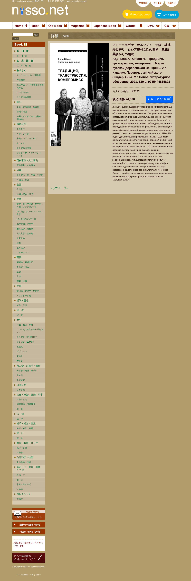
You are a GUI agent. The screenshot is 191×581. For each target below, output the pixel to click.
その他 (20, 489)
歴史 (19, 319)
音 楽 (19, 276)
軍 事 (20, 409)
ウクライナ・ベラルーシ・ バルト (29, 154)
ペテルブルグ (23, 134)
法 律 (20, 413)
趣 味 (20, 480)
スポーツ (21, 475)
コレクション (24, 494)
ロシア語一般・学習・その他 (30, 175)
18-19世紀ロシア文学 (26, 219)
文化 (19, 286)
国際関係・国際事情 (26, 404)
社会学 (20, 452)
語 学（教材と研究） (26, 194)
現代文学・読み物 (25, 233)
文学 (19, 199)
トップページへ (59, 188)
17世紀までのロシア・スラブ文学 (30, 213)
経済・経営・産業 (26, 423)
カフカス (21, 143)
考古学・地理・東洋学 (27, 370)
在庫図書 (21, 80)
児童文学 (21, 238)
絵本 (19, 243)
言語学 (20, 189)
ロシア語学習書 (24, 97)
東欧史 (20, 346)
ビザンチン (22, 351)
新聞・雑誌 (22, 111)
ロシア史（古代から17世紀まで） (30, 331)
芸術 (19, 257)
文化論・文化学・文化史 (28, 291)
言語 (19, 184)
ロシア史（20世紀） (26, 342)
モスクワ (21, 129)
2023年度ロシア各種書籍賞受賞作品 (30, 86)
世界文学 (21, 248)
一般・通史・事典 (25, 325)
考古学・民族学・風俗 (28, 365)
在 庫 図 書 (24, 65)
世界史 (20, 361)
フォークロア (23, 252)
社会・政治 (22, 399)
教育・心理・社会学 (27, 442)
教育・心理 (22, 448)
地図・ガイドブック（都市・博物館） (30, 117)
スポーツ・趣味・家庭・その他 (30, 468)
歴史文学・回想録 (25, 229)
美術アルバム (23, 267)
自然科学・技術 (25, 457)
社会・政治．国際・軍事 (30, 394)
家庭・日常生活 (24, 484)
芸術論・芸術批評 (25, 262)
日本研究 (21, 385)
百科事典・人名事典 (27, 160)
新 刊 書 (22, 56)
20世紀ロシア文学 (25, 224)
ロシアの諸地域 (24, 148)
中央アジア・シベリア (27, 138)
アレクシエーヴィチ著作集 (29, 75)
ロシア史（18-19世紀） (27, 337)
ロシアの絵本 (23, 92)
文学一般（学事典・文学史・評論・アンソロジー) (30, 205)
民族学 (20, 375)
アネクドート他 (24, 295)
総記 (19, 102)
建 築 (19, 272)
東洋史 (20, 356)
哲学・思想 (22, 300)
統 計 (20, 433)
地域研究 (21, 124)
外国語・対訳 (23, 180)
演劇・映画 (22, 281)
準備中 (20, 499)
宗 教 (20, 310)
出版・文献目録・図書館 (28, 107)
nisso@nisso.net (79, 1)
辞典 (19, 170)
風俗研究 (21, 380)
